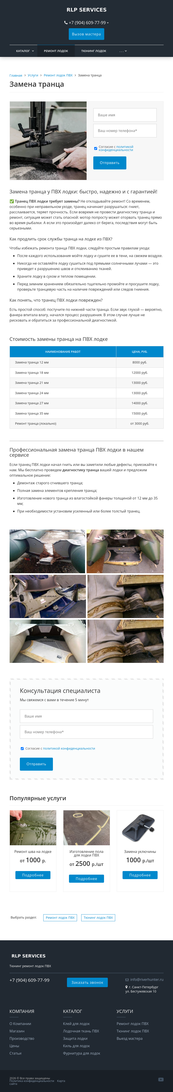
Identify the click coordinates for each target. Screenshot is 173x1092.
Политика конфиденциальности (32, 1081)
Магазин (17, 1031)
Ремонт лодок (56, 51)
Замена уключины (140, 851)
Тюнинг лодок (93, 51)
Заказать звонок (87, 982)
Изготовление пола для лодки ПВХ (87, 853)
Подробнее (33, 875)
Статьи (16, 1053)
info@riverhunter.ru (147, 979)
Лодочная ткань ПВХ (81, 1031)
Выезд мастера (130, 1038)
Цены (14, 1046)
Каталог (23, 51)
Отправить (110, 163)
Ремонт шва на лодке (33, 851)
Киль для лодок (76, 1046)
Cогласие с (116, 148)
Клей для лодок (76, 1023)
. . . (121, 51)
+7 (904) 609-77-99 (87, 22)
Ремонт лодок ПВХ (60, 917)
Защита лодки (75, 1038)
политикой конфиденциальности (116, 148)
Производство (22, 1038)
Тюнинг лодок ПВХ (98, 917)
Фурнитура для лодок (81, 1053)
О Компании (20, 1023)
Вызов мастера (86, 34)
